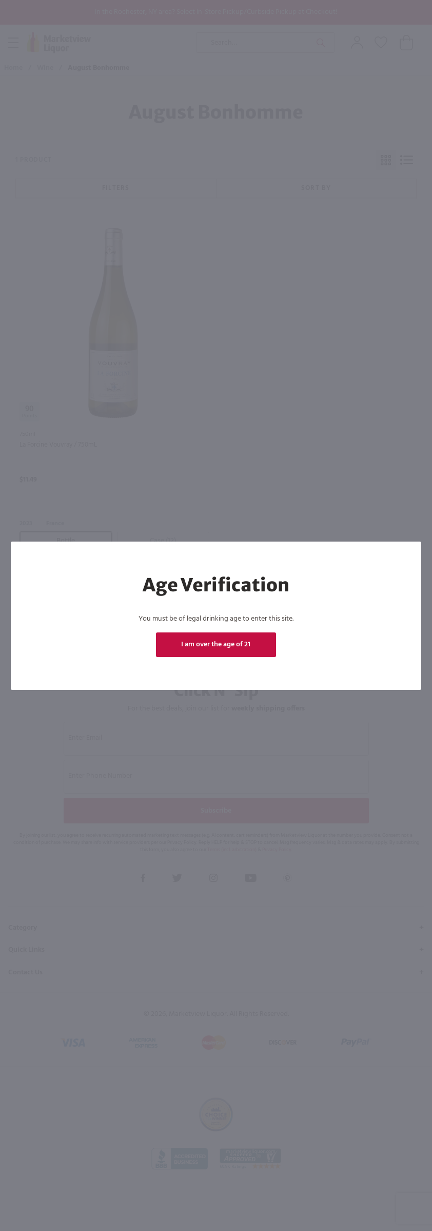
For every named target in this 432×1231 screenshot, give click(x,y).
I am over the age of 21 (215, 644)
